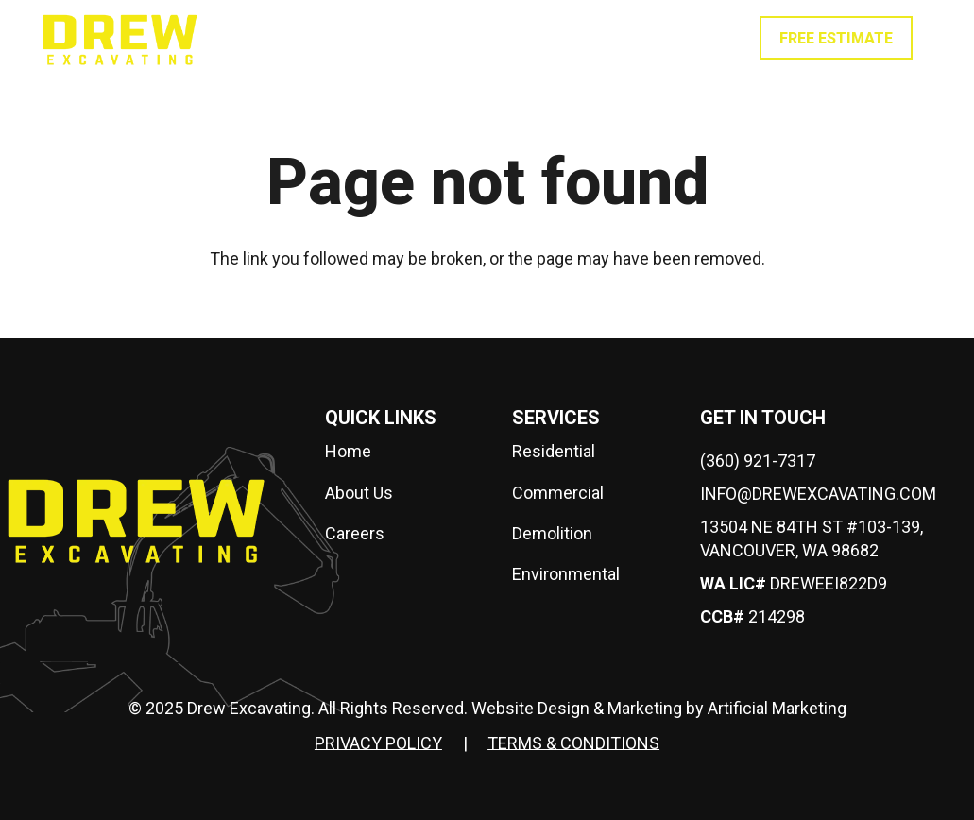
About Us (359, 493)
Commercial (558, 493)
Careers (354, 533)
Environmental (566, 574)
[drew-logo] (120, 37)
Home (348, 451)
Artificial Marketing (777, 708)
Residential (553, 451)
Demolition (552, 533)
